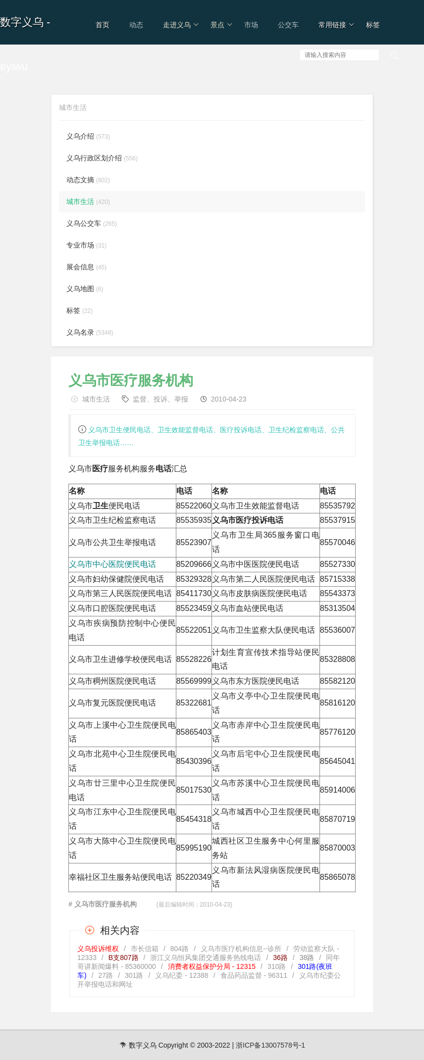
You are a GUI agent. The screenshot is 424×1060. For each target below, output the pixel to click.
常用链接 (336, 25)
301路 (134, 975)
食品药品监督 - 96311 (253, 975)
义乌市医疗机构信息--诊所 (241, 949)
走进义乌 (181, 25)
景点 (222, 25)
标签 (373, 25)
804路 (179, 949)
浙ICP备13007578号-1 (270, 1045)
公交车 (288, 25)
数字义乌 (22, 22)
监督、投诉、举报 (160, 399)
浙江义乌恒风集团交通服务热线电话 (205, 957)
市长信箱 (145, 949)
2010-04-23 (229, 399)
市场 (251, 25)
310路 (276, 966)
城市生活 (96, 399)
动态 (136, 25)
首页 (102, 25)
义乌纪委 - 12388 (181, 975)
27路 (106, 975)
